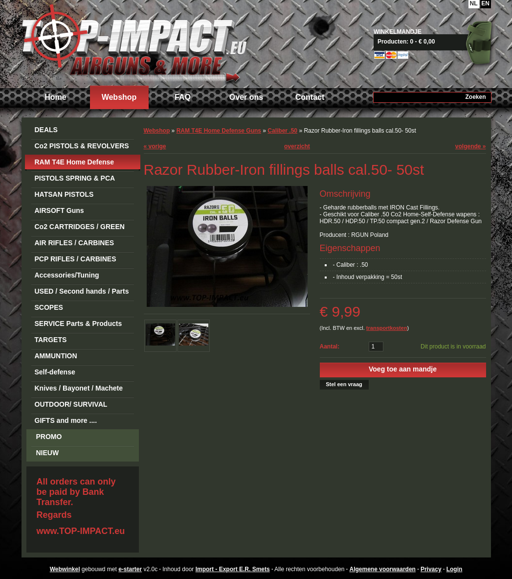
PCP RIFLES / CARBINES (75, 259)
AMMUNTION (56, 356)
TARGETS (51, 340)
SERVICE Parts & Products (78, 323)
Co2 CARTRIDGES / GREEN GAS (80, 228)
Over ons (246, 97)
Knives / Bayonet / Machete (79, 388)
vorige (155, 146)
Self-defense (55, 372)
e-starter (130, 569)
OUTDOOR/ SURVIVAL (71, 404)
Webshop (119, 97)
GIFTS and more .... (66, 420)
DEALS (46, 130)
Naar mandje (436, 42)
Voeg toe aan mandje (403, 369)
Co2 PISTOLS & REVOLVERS (82, 146)
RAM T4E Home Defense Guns (74, 163)
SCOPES (49, 307)
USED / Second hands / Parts (82, 291)
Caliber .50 (282, 130)
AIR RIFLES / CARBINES (74, 243)
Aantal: (330, 346)
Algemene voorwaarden (383, 569)
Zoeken (475, 96)
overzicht (297, 146)
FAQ (183, 97)
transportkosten (386, 328)
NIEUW (47, 453)
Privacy (431, 569)
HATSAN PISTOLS (64, 194)
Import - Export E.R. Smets (134, 43)
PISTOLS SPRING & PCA (75, 178)
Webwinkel (65, 569)
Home (55, 97)
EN (485, 3)
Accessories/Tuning (67, 275)
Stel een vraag (344, 384)
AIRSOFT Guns (59, 210)
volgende (470, 146)
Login (454, 569)
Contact (310, 97)
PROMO (49, 436)
